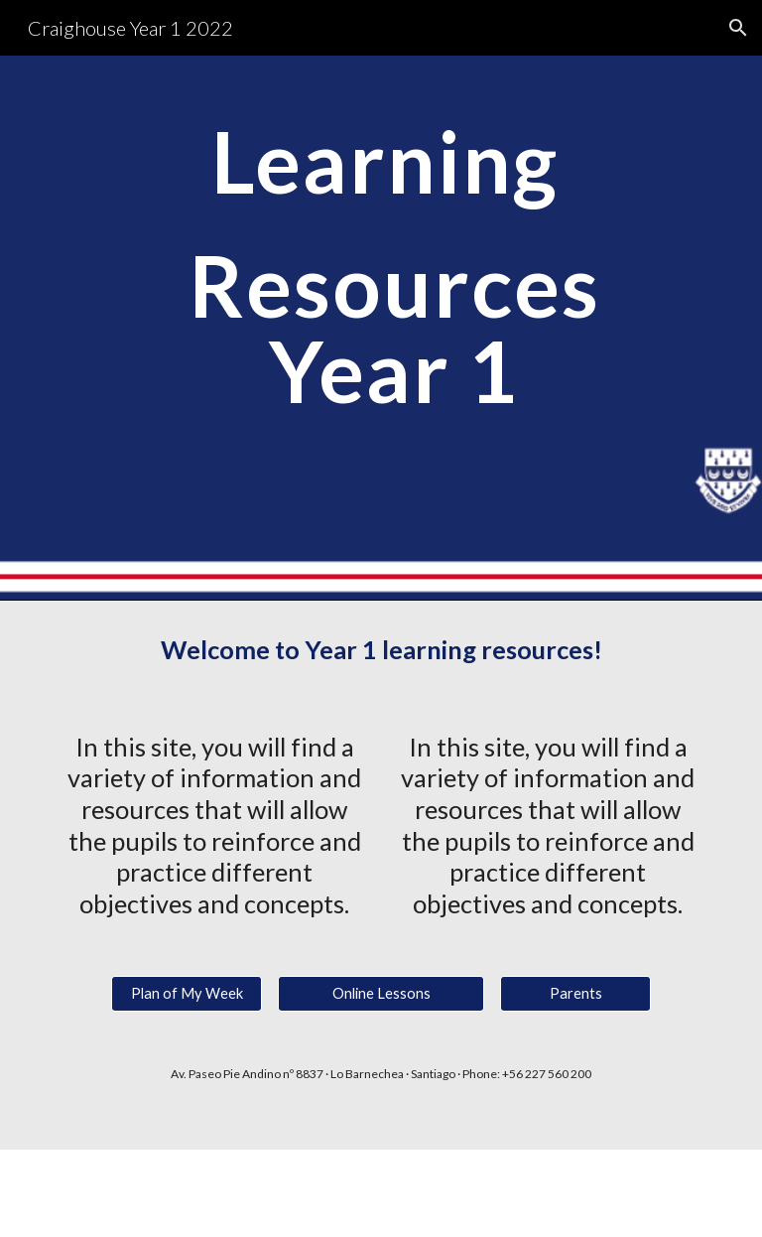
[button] (738, 28)
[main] (380, 328)
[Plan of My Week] (186, 994)
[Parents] (575, 994)
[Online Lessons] (380, 994)
